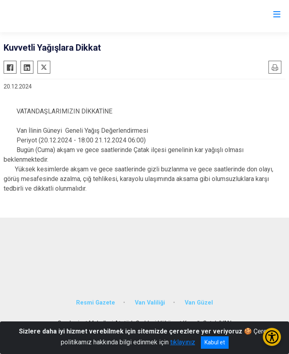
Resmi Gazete (95, 302)
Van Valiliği (150, 302)
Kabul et (214, 342)
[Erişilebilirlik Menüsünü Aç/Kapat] (272, 337)
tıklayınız (182, 342)
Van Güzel (199, 302)
